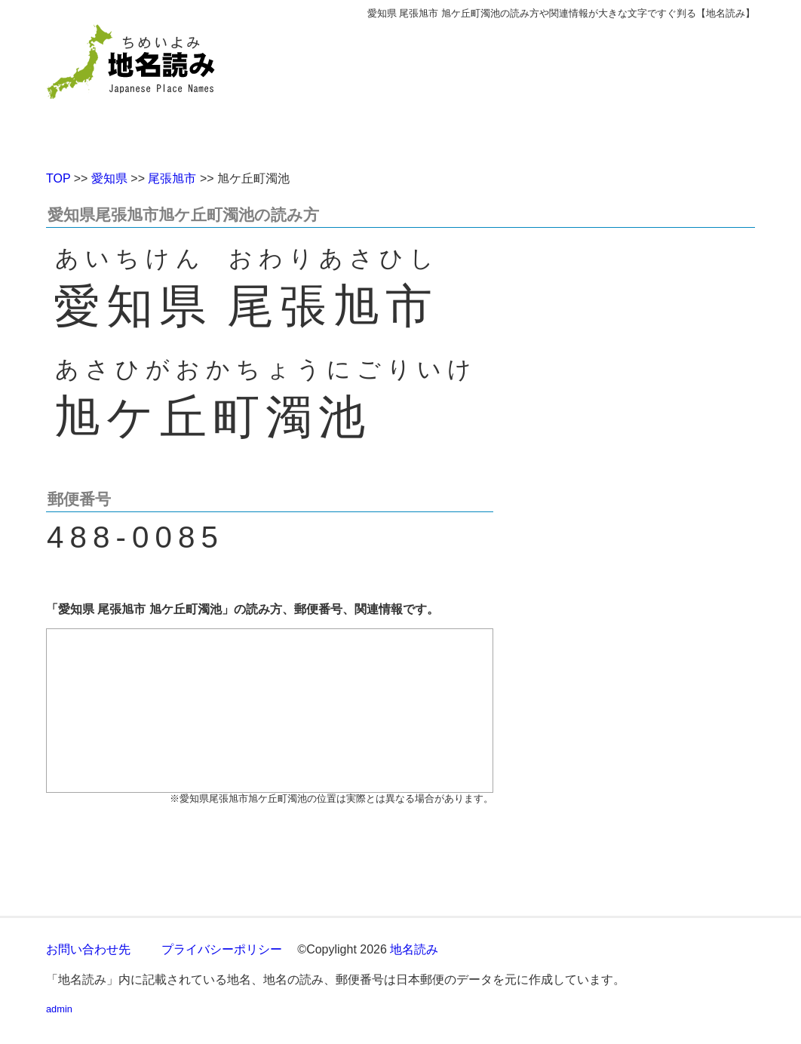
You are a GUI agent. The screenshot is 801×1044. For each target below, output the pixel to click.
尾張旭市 (172, 178)
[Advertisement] (510, 89)
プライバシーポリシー (221, 949)
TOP (58, 178)
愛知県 (109, 178)
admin (59, 1009)
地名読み (414, 949)
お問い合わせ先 (88, 949)
